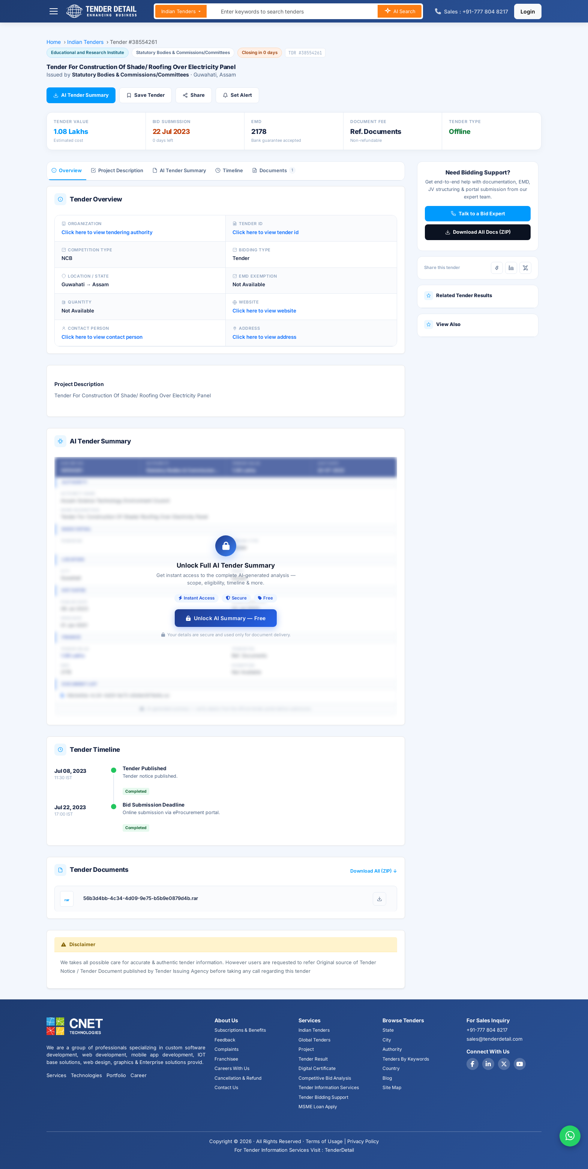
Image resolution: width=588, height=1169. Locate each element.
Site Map (391, 1087)
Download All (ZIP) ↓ (373, 871)
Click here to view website (264, 311)
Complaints (226, 1049)
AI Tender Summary (81, 95)
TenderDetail (339, 1150)
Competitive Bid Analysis (324, 1078)
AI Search (400, 12)
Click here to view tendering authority (107, 232)
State (388, 1030)
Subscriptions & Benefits (240, 1030)
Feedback (225, 1040)
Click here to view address (264, 337)
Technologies (86, 1075)
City (386, 1040)
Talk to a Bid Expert (478, 213)
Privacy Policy (363, 1141)
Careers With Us (231, 1068)
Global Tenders (314, 1040)
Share (194, 95)
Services (56, 1075)
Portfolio (116, 1075)
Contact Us (226, 1087)
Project (306, 1049)
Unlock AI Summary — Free (226, 618)
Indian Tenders (179, 11)
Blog (387, 1078)
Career (138, 1075)
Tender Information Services (328, 1087)
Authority (392, 1049)
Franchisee (226, 1059)
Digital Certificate (317, 1068)
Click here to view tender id (265, 232)
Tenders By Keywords (405, 1059)
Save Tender (145, 95)
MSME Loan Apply (317, 1106)
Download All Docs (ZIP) (478, 232)
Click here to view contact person (102, 337)
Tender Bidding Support (323, 1097)
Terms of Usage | (325, 1141)
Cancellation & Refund (237, 1078)
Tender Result (313, 1059)
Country (391, 1068)
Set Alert (237, 95)
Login (527, 11)
